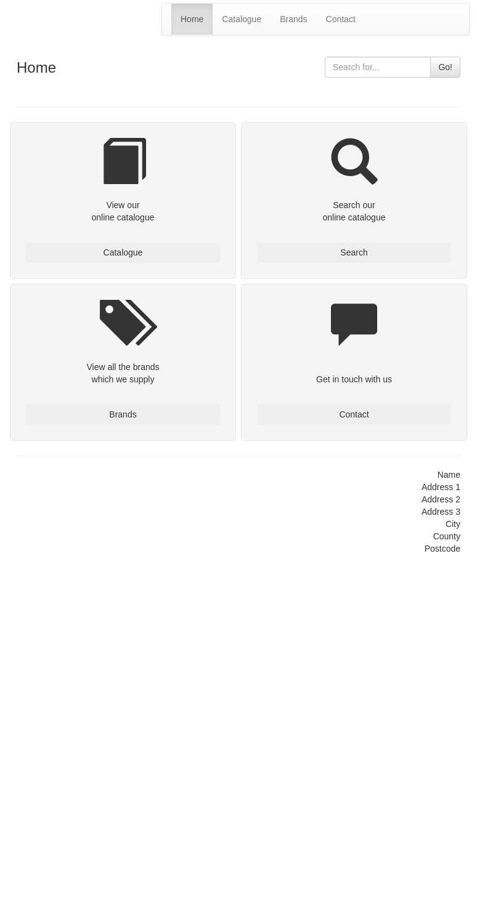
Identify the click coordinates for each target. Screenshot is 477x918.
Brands (293, 19)
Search (353, 252)
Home (192, 19)
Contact (341, 19)
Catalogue (241, 19)
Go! (445, 67)
